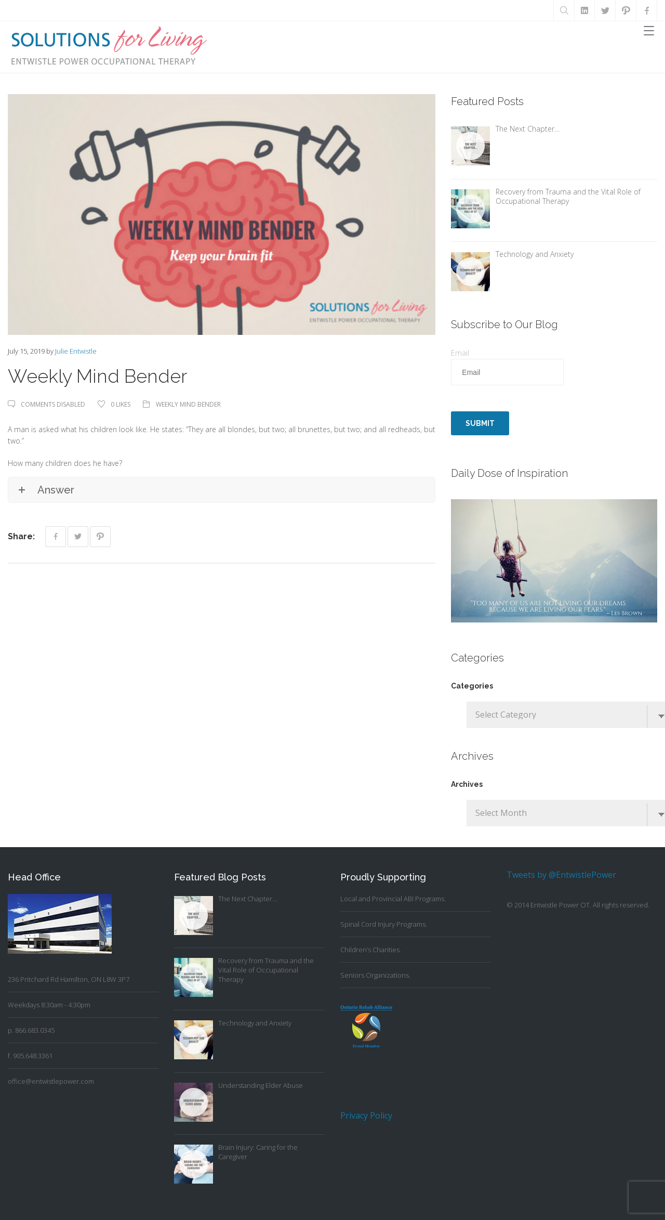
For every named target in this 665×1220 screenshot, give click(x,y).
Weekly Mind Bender (188, 404)
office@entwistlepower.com (51, 1081)
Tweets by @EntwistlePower (561, 874)
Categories (472, 686)
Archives (467, 784)
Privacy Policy (366, 1115)
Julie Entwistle (76, 351)
